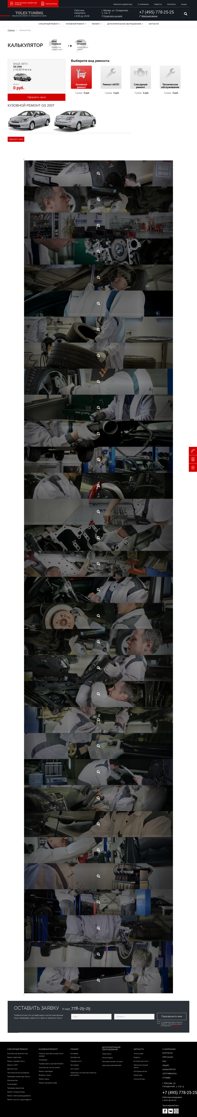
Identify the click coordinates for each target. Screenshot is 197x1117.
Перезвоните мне (171, 1016)
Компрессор (75, 1057)
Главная (11, 30)
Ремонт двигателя (14, 1057)
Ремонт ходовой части (16, 1061)
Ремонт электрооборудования (19, 1096)
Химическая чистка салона (49, 1068)
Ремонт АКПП (12, 1065)
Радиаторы (138, 1075)
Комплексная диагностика (17, 1054)
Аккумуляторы (139, 1079)
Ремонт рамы (44, 1079)
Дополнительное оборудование (125, 24)
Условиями (175, 1025)
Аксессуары (138, 1054)
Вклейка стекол (45, 1075)
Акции (184, 4)
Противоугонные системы (112, 1061)
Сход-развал (12, 1084)
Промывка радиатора (15, 1088)
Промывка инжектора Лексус (18, 1077)
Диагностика (12, 1069)
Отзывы (166, 1078)
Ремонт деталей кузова (48, 1083)
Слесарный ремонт (49, 24)
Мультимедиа (107, 1058)
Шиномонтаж (12, 1080)
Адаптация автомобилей (111, 1065)
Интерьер (74, 1054)
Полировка (43, 1060)
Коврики (137, 1057)
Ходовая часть (76, 1061)
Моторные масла (140, 1071)
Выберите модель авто (57, 45)
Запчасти (154, 24)
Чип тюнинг (74, 1069)
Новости (158, 4)
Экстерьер (74, 1065)
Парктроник (106, 1054)
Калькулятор (169, 1069)
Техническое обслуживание (18, 1073)
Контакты (171, 4)
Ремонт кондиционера (16, 1092)
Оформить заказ (36, 97)
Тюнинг (97, 24)
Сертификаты (169, 1073)
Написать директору (122, 4)
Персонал (167, 1057)
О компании (143, 4)
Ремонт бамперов (46, 1071)
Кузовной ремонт (76, 24)
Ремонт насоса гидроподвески (19, 1100)
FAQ (164, 1061)
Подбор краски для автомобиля (51, 1064)
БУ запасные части (141, 1061)
